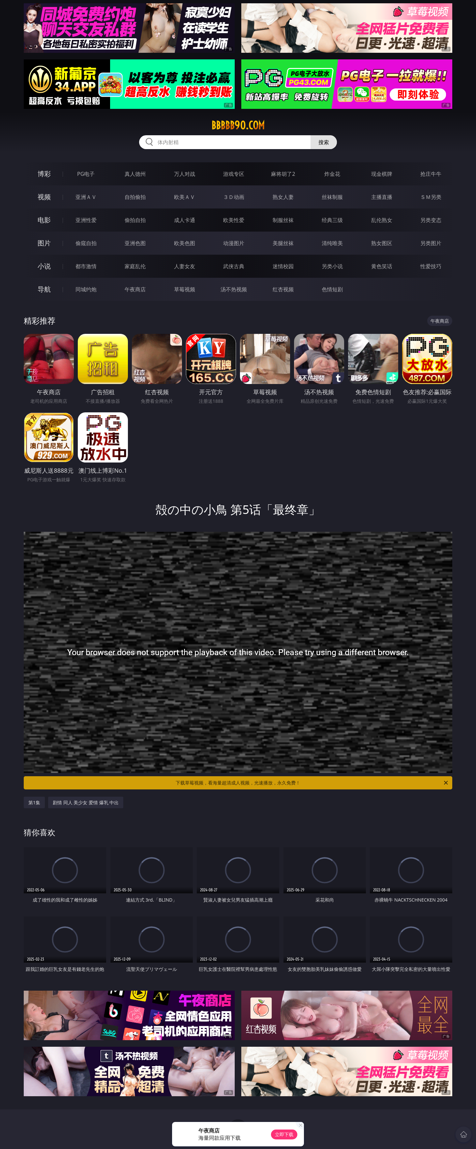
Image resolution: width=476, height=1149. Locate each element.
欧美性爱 (233, 220)
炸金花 (332, 173)
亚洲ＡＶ (86, 197)
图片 (44, 243)
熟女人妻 (283, 197)
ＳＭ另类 (430, 197)
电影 (44, 219)
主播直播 (381, 197)
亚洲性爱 (86, 220)
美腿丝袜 (283, 243)
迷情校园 (283, 266)
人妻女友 (184, 266)
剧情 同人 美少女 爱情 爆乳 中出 (86, 802)
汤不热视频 (234, 289)
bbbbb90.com (238, 125)
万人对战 (184, 173)
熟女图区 (381, 243)
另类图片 (430, 243)
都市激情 (86, 266)
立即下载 (284, 1134)
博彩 (44, 173)
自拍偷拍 (135, 197)
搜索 (323, 142)
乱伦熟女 (381, 220)
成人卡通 (184, 220)
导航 (44, 289)
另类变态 (430, 220)
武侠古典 (233, 266)
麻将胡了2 (283, 173)
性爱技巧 (430, 266)
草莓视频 (184, 289)
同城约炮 (86, 289)
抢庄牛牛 (430, 173)
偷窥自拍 (86, 243)
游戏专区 (233, 173)
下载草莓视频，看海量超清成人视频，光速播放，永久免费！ (312, 783)
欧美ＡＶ (184, 197)
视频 (44, 196)
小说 (44, 266)
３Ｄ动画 (233, 197)
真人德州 (135, 173)
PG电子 (86, 173)
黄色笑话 (381, 266)
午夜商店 (135, 289)
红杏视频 (283, 289)
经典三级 (332, 220)
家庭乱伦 (135, 266)
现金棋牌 (381, 173)
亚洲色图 (135, 243)
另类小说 (332, 266)
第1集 (34, 802)
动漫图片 (233, 243)
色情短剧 (332, 289)
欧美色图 (184, 243)
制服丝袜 (283, 220)
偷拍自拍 (135, 220)
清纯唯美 (332, 243)
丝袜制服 (332, 197)
